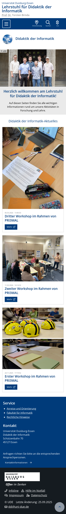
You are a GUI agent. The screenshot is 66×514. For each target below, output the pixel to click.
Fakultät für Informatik (19, 412)
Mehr (9, 226)
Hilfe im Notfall (33, 490)
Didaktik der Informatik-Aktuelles (33, 121)
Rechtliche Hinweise (18, 417)
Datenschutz (36, 495)
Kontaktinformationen (16, 462)
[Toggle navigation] (6, 24)
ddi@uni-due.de (18, 506)
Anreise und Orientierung (21, 408)
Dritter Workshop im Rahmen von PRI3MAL (30, 218)
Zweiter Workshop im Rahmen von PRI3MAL (31, 290)
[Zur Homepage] (33, 3)
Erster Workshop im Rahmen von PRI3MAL (30, 378)
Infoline (12, 490)
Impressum (14, 495)
